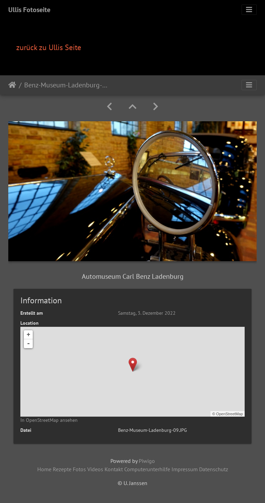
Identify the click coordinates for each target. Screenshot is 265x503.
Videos (95, 469)
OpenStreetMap (229, 414)
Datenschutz (213, 469)
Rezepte (62, 469)
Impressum (184, 469)
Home (44, 469)
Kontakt (114, 469)
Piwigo (147, 460)
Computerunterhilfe (147, 469)
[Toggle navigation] (249, 9)
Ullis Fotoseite (29, 9)
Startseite (12, 85)
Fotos (79, 469)
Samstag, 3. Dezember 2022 (147, 313)
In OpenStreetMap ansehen (49, 420)
